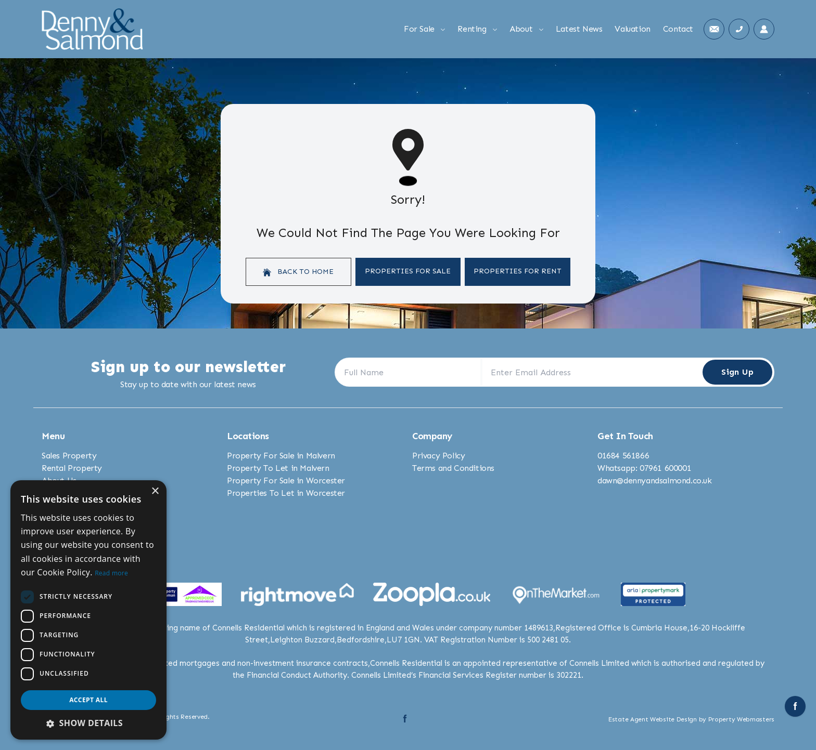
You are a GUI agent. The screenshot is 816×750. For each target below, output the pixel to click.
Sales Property (69, 455)
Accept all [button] (88, 699)
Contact (678, 29)
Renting (477, 29)
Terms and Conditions (453, 468)
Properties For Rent (518, 271)
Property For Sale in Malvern (281, 455)
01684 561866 (623, 455)
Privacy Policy (438, 455)
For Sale (424, 29)
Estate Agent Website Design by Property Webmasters (691, 719)
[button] (88, 723)
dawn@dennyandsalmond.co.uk (654, 480)
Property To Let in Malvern (278, 468)
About (526, 29)
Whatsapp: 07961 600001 (644, 468)
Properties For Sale (408, 271)
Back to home (298, 272)
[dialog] (88, 610)
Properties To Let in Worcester (286, 493)
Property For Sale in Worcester (286, 480)
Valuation (632, 29)
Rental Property (72, 468)
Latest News (579, 29)
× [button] (155, 491)
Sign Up (737, 372)
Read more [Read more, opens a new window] (111, 573)
